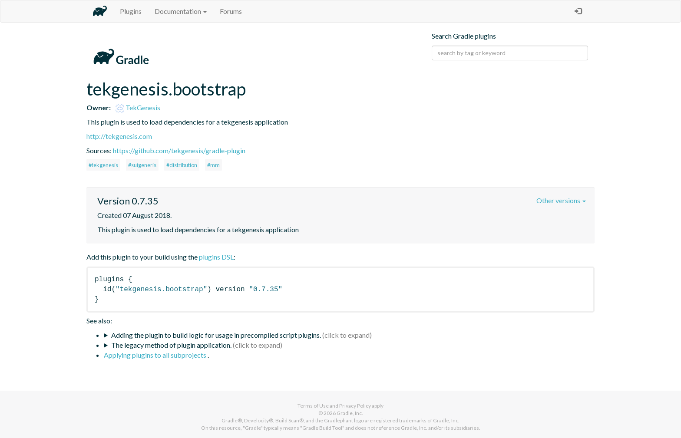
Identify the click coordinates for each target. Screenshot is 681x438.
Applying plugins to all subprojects (156, 355)
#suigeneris (142, 164)
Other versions (561, 200)
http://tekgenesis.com (119, 136)
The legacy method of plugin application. (171, 345)
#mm (213, 164)
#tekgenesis (103, 164)
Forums (231, 11)
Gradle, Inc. (350, 413)
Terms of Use (313, 405)
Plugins (131, 11)
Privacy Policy (355, 405)
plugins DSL (216, 257)
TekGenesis (138, 107)
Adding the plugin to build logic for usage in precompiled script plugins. (216, 335)
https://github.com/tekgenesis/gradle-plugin (179, 150)
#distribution (181, 164)
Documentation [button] (181, 11)
